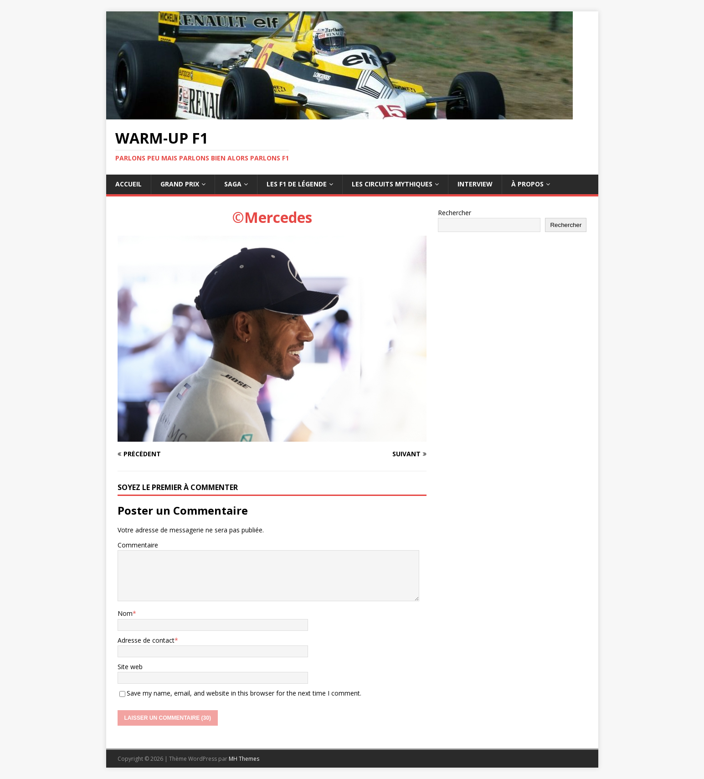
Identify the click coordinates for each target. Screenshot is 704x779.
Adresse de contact (146, 640)
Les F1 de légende (297, 184)
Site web (130, 666)
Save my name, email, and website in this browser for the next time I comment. (244, 693)
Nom (125, 613)
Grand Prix (179, 184)
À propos (527, 184)
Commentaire (138, 545)
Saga (233, 184)
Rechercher (454, 212)
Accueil (128, 184)
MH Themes (244, 759)
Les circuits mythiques (392, 184)
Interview (475, 184)
